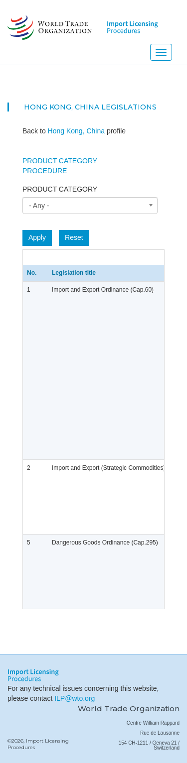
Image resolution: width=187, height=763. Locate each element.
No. (31, 272)
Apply (37, 237)
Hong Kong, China (61, 107)
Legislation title (74, 272)
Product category (59, 189)
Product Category (59, 161)
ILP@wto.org (74, 698)
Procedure (44, 171)
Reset (74, 237)
